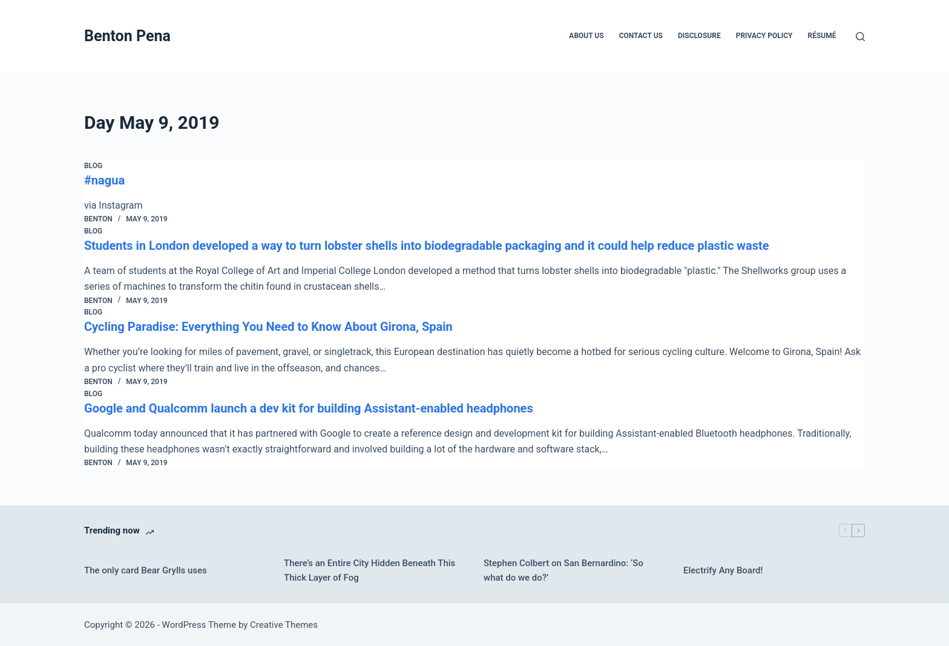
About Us (586, 35)
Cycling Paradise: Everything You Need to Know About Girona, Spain (268, 326)
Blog (93, 166)
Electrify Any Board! (723, 570)
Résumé (822, 35)
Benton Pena (127, 36)
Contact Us (641, 35)
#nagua (104, 180)
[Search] (860, 36)
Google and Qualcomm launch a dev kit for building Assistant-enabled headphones (308, 408)
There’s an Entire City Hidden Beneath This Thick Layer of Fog (369, 571)
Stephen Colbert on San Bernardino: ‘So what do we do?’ (563, 571)
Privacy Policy (764, 35)
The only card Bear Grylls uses (145, 570)
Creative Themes (284, 624)
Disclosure (699, 35)
